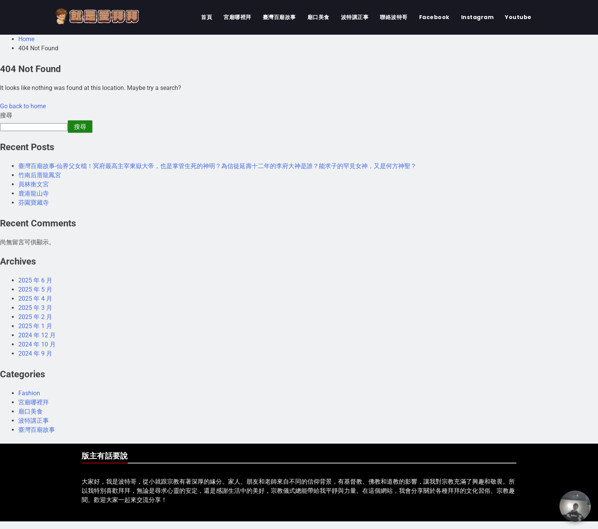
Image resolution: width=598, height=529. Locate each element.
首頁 (206, 17)
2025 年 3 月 (35, 307)
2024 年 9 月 (35, 353)
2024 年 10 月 (37, 344)
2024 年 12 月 (37, 335)
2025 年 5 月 (35, 289)
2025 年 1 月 (35, 326)
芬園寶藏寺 (33, 202)
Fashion (29, 393)
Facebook (434, 17)
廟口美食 (318, 17)
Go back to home (23, 106)
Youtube (518, 17)
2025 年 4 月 (35, 298)
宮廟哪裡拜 (237, 17)
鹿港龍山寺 (33, 193)
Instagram (477, 17)
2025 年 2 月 (35, 317)
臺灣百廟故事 (279, 17)
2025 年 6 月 (35, 280)
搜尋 (6, 115)
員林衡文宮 (33, 184)
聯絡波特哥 (394, 17)
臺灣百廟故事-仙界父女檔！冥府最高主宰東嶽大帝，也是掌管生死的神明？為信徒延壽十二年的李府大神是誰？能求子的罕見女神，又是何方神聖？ (217, 166)
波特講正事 (355, 17)
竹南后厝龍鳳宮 (39, 175)
